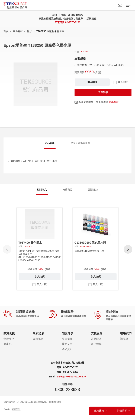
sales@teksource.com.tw (71, 376)
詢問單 (124, 338)
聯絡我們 (120, 5)
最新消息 (38, 333)
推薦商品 (67, 189)
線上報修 (96, 343)
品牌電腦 (67, 338)
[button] (128, 249)
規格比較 (99, 410)
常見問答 (96, 338)
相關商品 (42, 189)
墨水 (29, 31)
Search (111, 5)
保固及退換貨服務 (80, 143)
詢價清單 (122, 410)
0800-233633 (67, 389)
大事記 (7, 343)
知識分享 (67, 333)
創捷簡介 (9, 338)
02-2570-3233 (72, 22)
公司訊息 (38, 338)
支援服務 (96, 333)
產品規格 (50, 143)
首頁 (6, 31)
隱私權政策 (55, 401)
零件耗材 (18, 31)
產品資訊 (67, 349)
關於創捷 (9, 333)
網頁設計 (16, 409)
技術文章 (67, 343)
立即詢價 (103, 92)
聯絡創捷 (114, 102)
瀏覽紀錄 (93, 189)
